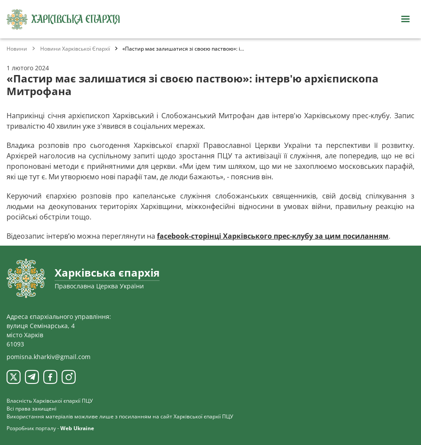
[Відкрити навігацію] (405, 19)
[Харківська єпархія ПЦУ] (63, 19)
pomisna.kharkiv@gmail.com (48, 357)
